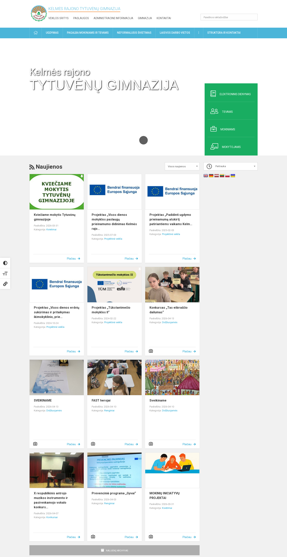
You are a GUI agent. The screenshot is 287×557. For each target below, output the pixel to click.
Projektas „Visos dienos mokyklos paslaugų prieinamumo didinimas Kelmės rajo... (114, 222)
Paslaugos (81, 18)
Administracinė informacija (113, 18)
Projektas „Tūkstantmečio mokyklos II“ (111, 310)
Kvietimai (51, 229)
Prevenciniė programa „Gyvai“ (114, 493)
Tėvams (220, 111)
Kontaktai (164, 18)
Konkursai (52, 517)
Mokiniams (221, 129)
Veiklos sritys (58, 18)
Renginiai (109, 410)
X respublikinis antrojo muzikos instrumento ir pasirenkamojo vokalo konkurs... (51, 500)
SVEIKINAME (43, 400)
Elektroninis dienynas (229, 94)
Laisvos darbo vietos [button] (175, 32)
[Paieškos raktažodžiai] (229, 17)
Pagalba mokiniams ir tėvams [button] (88, 32)
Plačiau (71, 258)
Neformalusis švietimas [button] (134, 32)
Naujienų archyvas (117, 550)
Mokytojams (224, 146)
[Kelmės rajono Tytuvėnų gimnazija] (38, 13)
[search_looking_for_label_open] (253, 17)
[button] (231, 8)
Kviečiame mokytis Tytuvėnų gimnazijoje (54, 217)
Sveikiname (158, 400)
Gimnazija (145, 18)
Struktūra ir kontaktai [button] (224, 32)
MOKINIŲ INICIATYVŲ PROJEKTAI (164, 495)
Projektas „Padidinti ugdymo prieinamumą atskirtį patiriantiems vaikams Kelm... (170, 219)
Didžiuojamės (169, 322)
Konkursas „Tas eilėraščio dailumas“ (168, 310)
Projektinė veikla (113, 238)
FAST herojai (101, 400)
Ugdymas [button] (52, 32)
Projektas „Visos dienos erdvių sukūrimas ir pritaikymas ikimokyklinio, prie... (56, 312)
